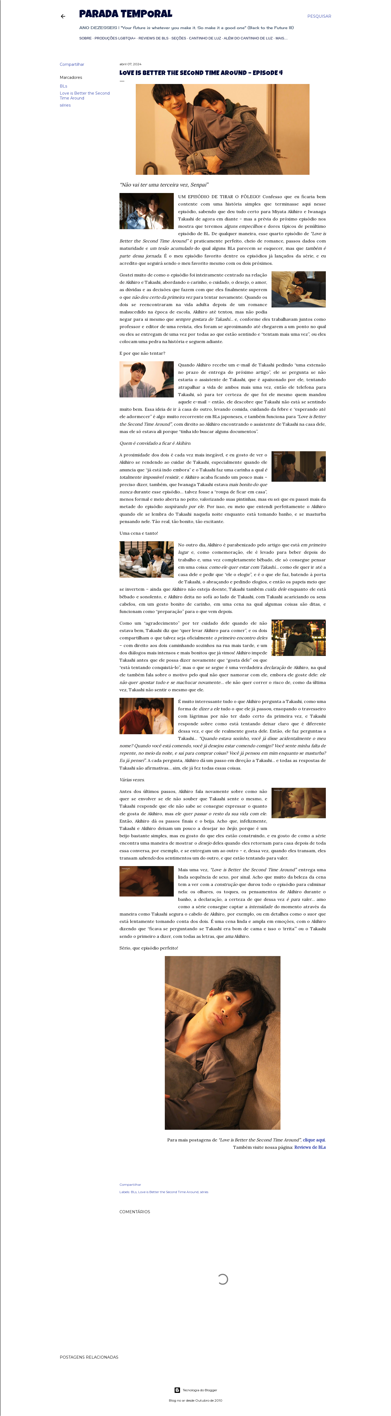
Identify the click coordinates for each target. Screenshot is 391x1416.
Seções (178, 38)
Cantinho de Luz (205, 38)
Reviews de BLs (154, 38)
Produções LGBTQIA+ (114, 38)
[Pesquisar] (319, 16)
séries (65, 105)
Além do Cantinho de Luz (248, 38)
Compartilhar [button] (72, 64)
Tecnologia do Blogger (195, 1390)
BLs (63, 86)
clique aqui (314, 1140)
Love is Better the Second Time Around (168, 1192)
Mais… (282, 38)
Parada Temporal (125, 15)
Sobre (85, 38)
